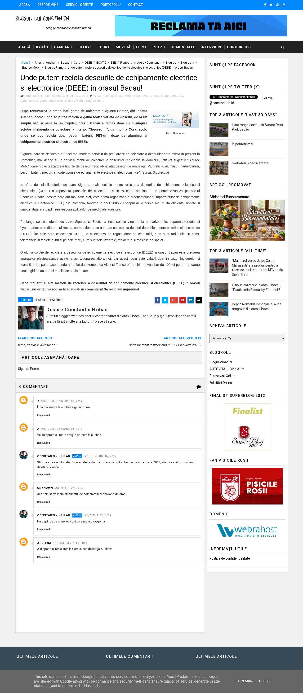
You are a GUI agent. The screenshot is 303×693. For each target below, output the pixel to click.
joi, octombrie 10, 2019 (70, 543)
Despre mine (47, 5)
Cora (77, 62)
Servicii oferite (79, 5)
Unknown (45, 488)
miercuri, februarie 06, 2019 (61, 401)
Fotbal (85, 47)
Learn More (244, 681)
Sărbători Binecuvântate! (250, 163)
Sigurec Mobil (30, 67)
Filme (141, 47)
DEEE (88, 62)
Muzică (123, 47)
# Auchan (55, 300)
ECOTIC (101, 62)
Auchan (51, 62)
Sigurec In (187, 62)
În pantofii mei (242, 144)
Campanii (63, 47)
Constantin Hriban (53, 456)
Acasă (24, 5)
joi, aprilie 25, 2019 (68, 488)
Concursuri (239, 47)
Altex (38, 62)
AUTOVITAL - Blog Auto (227, 369)
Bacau (65, 62)
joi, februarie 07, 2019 (100, 456)
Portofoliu (110, 5)
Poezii (159, 47)
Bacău (42, 47)
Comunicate (183, 47)
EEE (113, 62)
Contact (135, 5)
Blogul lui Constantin (42, 18)
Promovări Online (222, 376)
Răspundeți (43, 415)
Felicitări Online (220, 383)
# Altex (40, 300)
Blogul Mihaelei (220, 362)
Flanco (124, 62)
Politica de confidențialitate (229, 558)
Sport (104, 47)
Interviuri (211, 47)
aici (88, 197)
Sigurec (171, 62)
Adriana (44, 543)
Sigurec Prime (54, 67)
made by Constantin (147, 62)
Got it (264, 681)
